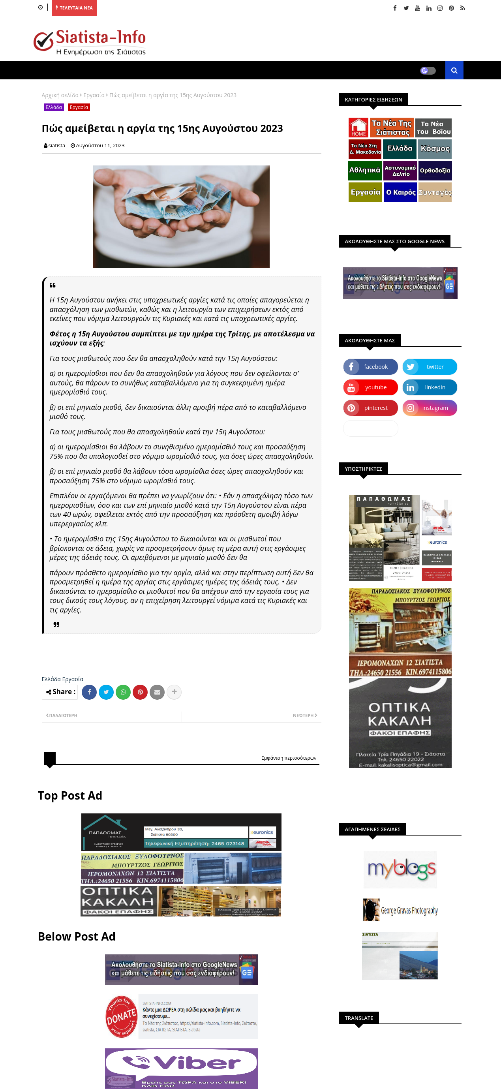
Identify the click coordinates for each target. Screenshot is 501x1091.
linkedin (435, 387)
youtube (376, 387)
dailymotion (370, 428)
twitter (435, 366)
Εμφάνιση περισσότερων (289, 758)
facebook (376, 366)
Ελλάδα (54, 107)
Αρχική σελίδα (60, 95)
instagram (435, 407)
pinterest (376, 407)
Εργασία (94, 95)
